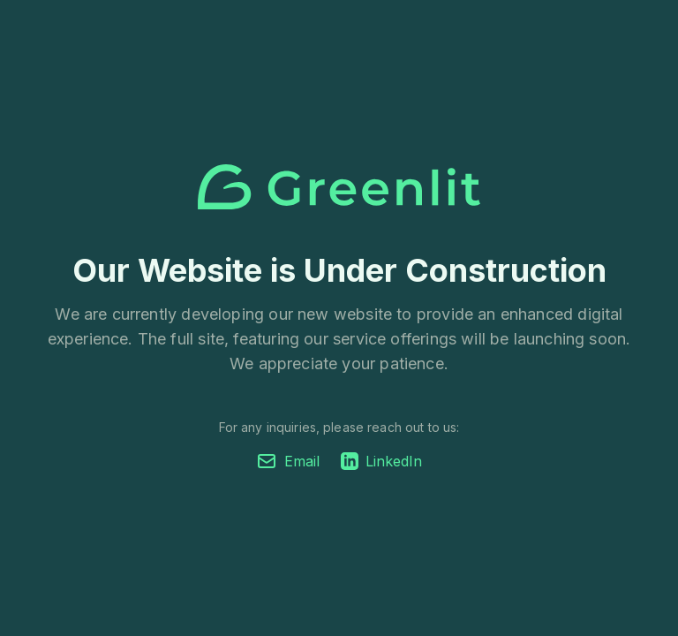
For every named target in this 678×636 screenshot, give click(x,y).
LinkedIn (381, 461)
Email (288, 461)
